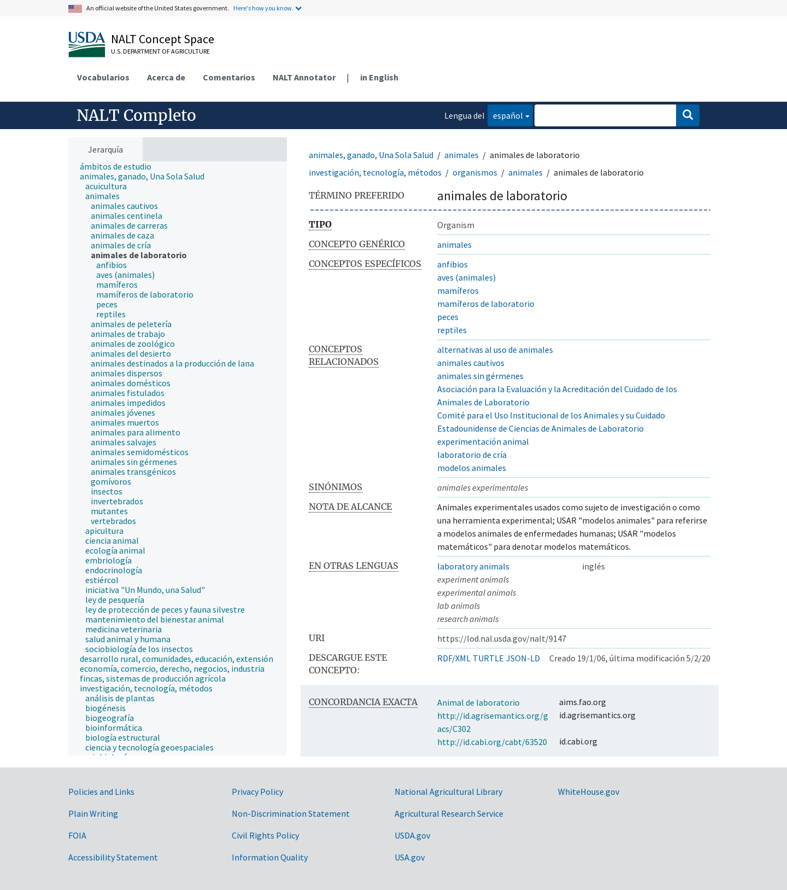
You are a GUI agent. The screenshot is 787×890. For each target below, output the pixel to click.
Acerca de (166, 77)
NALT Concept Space (162, 38)
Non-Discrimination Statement (291, 813)
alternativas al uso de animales (495, 349)
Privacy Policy (257, 791)
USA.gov (410, 857)
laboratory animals (473, 566)
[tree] (177, 458)
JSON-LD (523, 658)
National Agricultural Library (448, 791)
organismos (475, 172)
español (505, 114)
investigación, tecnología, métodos (375, 172)
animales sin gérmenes (480, 375)
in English (379, 77)
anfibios (452, 264)
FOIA (77, 835)
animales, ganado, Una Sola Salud (371, 154)
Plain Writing (93, 813)
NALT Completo (136, 115)
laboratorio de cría (472, 454)
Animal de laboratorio (478, 702)
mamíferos (458, 290)
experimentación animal (483, 441)
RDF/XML (454, 658)
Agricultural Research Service (449, 813)
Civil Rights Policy (265, 835)
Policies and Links (101, 791)
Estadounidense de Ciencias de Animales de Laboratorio (540, 428)
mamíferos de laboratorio (486, 303)
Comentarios (229, 77)
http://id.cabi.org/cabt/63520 (492, 741)
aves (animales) (466, 277)
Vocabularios (103, 77)
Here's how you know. (263, 8)
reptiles (452, 329)
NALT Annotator (304, 77)
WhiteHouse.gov (588, 791)
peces (448, 316)
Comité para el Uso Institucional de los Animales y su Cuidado (551, 415)
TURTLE (488, 658)
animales (461, 154)
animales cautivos (470, 362)
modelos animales (471, 467)
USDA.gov (412, 835)
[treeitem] (120, 166)
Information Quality (270, 857)
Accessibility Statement (113, 857)
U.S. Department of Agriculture (160, 51)
